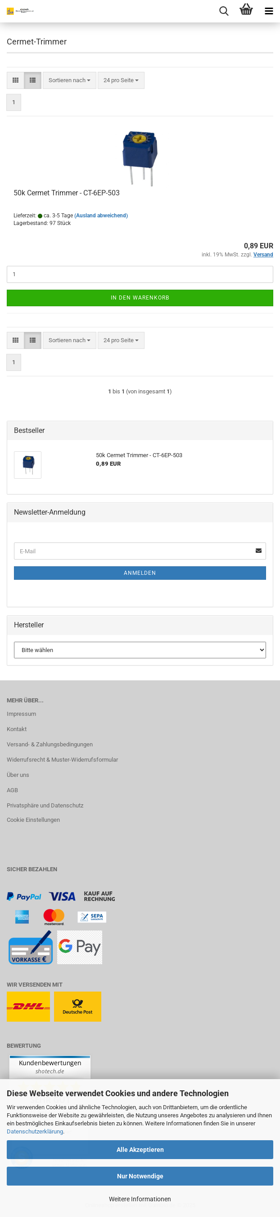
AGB (12, 790)
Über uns (18, 775)
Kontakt (17, 729)
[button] (15, 80)
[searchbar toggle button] (223, 11)
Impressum (21, 713)
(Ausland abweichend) (101, 215)
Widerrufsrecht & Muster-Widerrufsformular (62, 759)
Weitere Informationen (140, 1199)
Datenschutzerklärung (35, 1131)
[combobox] (69, 80)
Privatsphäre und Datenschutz (45, 805)
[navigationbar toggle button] (268, 11)
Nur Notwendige (140, 1176)
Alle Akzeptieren (140, 1149)
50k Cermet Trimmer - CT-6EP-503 (67, 193)
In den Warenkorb (140, 298)
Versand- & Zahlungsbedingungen (50, 744)
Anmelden (140, 573)
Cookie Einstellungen (33, 819)
